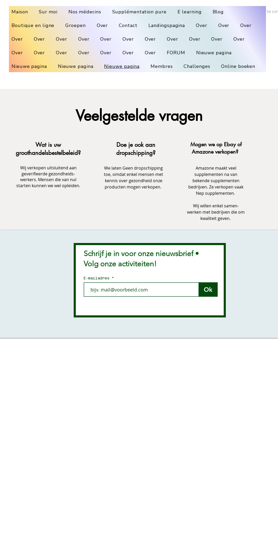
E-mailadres (98, 278)
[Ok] (208, 289)
